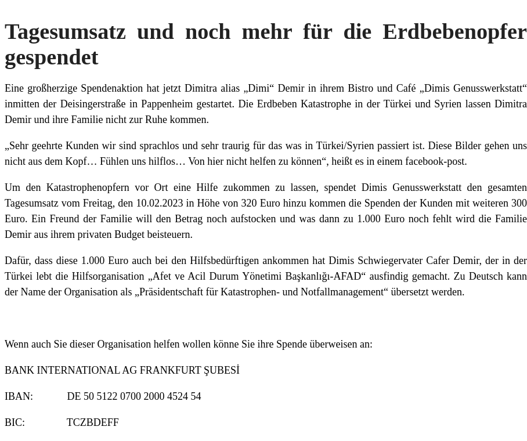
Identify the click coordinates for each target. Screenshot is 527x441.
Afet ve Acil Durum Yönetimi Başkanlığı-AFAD (257, 276)
